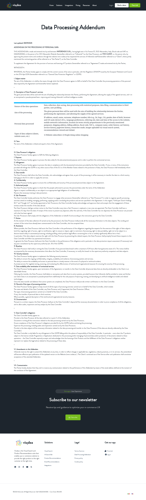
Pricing (78, 5)
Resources (86, 5)
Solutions (59, 5)
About (94, 5)
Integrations (69, 5)
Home (51, 5)
